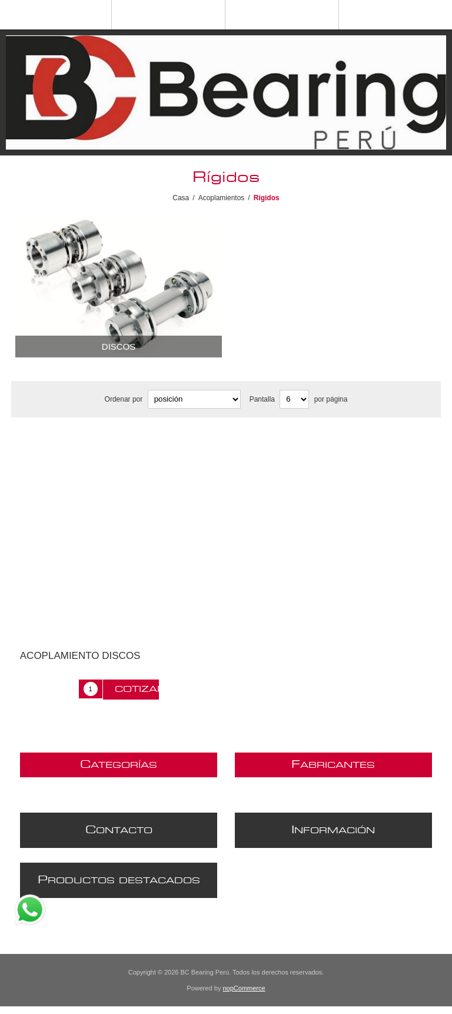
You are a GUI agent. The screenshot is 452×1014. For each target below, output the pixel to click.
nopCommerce (244, 988)
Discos (119, 347)
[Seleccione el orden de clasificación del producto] (194, 399)
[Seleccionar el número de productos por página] (294, 399)
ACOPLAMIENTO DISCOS (80, 655)
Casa (180, 198)
